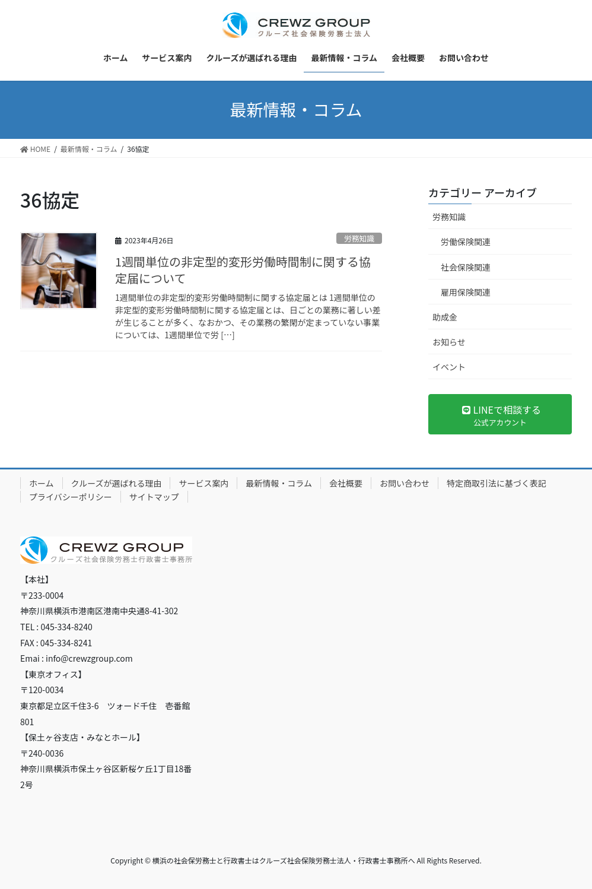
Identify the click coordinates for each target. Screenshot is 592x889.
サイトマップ (154, 497)
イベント (449, 367)
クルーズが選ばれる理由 (116, 483)
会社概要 (345, 483)
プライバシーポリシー (70, 497)
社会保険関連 (466, 267)
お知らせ (449, 342)
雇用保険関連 (466, 292)
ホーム (41, 483)
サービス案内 (203, 483)
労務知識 (359, 238)
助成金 (444, 317)
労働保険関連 (466, 241)
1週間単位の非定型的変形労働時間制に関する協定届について (243, 270)
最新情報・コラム (279, 483)
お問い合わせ (404, 483)
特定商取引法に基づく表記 (496, 483)
